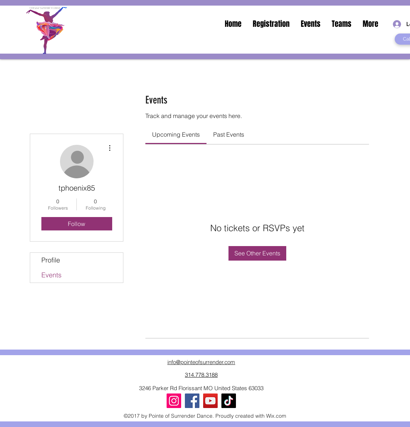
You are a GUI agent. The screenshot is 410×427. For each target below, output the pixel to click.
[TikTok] (228, 400)
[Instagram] (174, 400)
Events (51, 275)
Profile (50, 260)
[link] (176, 134)
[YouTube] (210, 400)
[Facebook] (192, 400)
